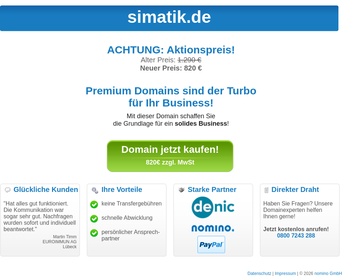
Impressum (285, 273)
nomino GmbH (328, 273)
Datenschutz (259, 273)
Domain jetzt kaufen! (170, 149)
